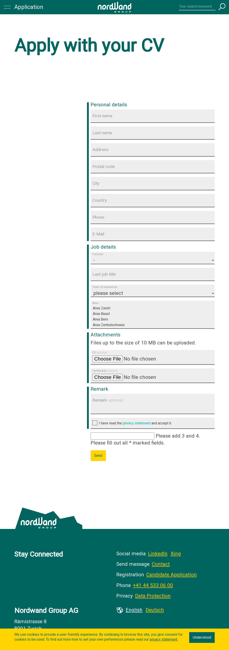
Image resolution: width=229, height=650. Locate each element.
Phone (98, 217)
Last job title (104, 274)
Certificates (105, 371)
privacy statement (137, 423)
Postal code (103, 167)
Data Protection (153, 596)
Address (100, 150)
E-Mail (98, 234)
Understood (202, 637)
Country (99, 200)
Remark (107, 400)
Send (98, 455)
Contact (161, 564)
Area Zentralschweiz (152, 325)
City (95, 183)
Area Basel (152, 314)
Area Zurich (152, 308)
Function (97, 254)
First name (102, 116)
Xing (176, 553)
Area (95, 303)
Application (28, 7)
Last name (102, 133)
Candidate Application (171, 574)
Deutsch (155, 610)
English (134, 610)
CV (99, 352)
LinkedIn (158, 553)
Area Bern (152, 319)
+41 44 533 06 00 (153, 585)
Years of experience (104, 287)
